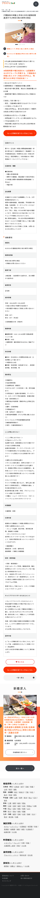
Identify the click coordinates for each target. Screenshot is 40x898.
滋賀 (19, 806)
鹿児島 (11, 817)
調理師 (6, 866)
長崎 (28, 814)
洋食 (18, 846)
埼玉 (31, 792)
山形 (5, 789)
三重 (9, 803)
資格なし (20, 866)
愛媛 (23, 811)
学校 (35, 826)
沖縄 (16, 817)
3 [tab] (23, 44)
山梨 (15, 798)
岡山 (9, 809)
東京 (15, 792)
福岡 (14, 814)
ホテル (6, 826)
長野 (20, 798)
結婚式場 (7, 832)
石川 (35, 798)
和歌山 (29, 806)
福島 (15, 789)
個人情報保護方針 (26, 878)
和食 (27, 843)
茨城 (10, 795)
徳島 (19, 811)
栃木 (5, 795)
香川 (9, 811)
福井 (5, 800)
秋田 (10, 789)
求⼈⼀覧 (8, 10)
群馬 (15, 795)
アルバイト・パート (11, 855)
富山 (30, 798)
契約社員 (23, 855)
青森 (31, 787)
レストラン (14, 826)
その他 (14, 832)
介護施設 (23, 826)
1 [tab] (16, 44)
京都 (14, 806)
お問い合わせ (25, 876)
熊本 (5, 817)
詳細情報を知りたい (20, 752)
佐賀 (23, 814)
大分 (33, 814)
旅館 (18, 829)
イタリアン (8, 843)
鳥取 (19, 809)
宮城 (27, 787)
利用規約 (5, 878)
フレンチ (16, 843)
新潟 (25, 798)
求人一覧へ (20, 768)
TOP (2, 10)
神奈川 (21, 792)
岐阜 (19, 803)
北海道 (16, 787)
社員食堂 (29, 829)
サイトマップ (6, 881)
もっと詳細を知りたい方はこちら (20, 133)
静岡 (14, 803)
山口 (28, 809)
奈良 (23, 806)
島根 (23, 809)
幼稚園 (12, 829)
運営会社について (8, 876)
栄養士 (12, 866)
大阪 (9, 806)
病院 (23, 829)
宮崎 (19, 814)
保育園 (30, 826)
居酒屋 (6, 829)
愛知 (23, 803)
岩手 (22, 787)
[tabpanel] (20, 33)
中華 (23, 843)
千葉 (27, 792)
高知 (14, 811)
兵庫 (35, 806)
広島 (14, 809)
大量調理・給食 (9, 846)
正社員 (30, 855)
